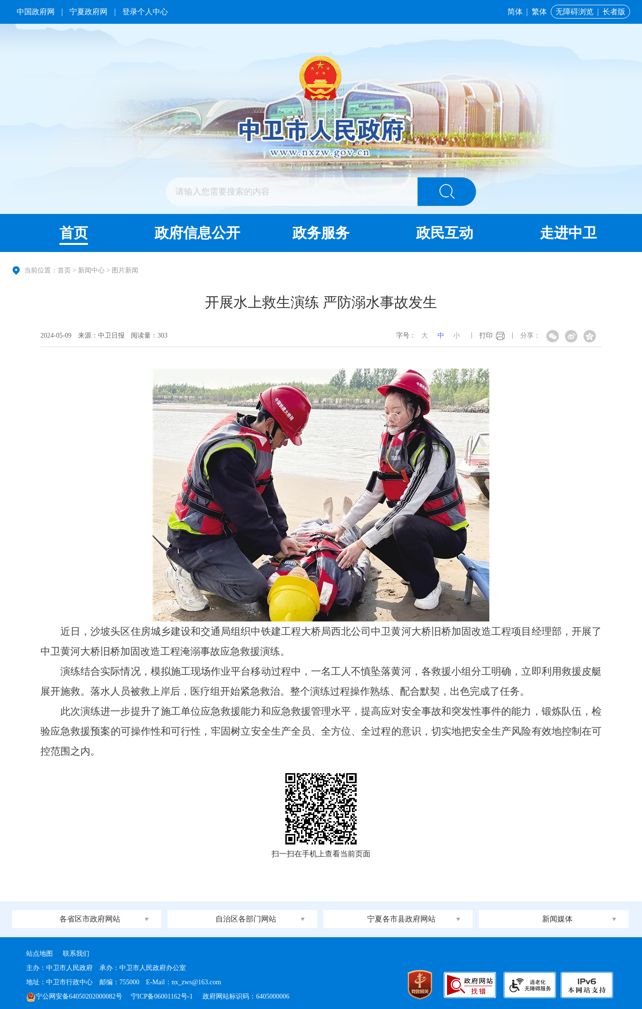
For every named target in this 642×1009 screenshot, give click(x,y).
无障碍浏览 (574, 12)
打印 (486, 335)
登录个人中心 (145, 12)
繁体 (539, 12)
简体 (515, 12)
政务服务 (321, 233)
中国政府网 (36, 12)
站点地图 (39, 953)
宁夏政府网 (88, 12)
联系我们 (76, 953)
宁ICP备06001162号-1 (163, 996)
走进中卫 (568, 233)
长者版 (614, 12)
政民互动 (444, 233)
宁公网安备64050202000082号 (74, 996)
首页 (73, 233)
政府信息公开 (197, 233)
